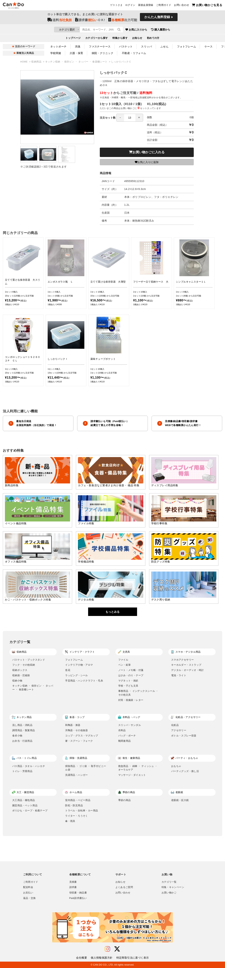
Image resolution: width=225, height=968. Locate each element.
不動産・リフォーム (134, 53)
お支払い (28, 892)
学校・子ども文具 (128, 685)
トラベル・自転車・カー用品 (81, 810)
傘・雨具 (70, 821)
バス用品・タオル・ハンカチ (28, 766)
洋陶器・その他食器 (76, 730)
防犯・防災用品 (74, 805)
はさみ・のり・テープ (130, 675)
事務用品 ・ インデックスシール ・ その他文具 (138, 693)
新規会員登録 (145, 6)
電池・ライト (178, 675)
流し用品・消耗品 (22, 725)
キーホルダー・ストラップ (186, 664)
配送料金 (28, 887)
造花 (67, 670)
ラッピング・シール (76, 675)
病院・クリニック (102, 53)
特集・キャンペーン (173, 887)
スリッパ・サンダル (129, 725)
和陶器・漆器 (72, 725)
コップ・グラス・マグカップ (81, 735)
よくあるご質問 (124, 887)
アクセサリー (178, 730)
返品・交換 (29, 898)
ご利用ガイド (163, 6)
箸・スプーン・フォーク (79, 740)
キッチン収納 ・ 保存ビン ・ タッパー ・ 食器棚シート (76, 61)
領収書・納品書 (78, 892)
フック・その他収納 (23, 664)
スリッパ (146, 46)
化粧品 (175, 725)
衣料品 (122, 730)
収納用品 (36, 61)
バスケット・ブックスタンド (28, 659)
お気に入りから (158, 30)
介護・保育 (76, 53)
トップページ (73, 38)
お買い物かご (169, 892)
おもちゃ (176, 766)
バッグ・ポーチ (127, 735)
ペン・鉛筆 (124, 664)
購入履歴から (182, 30)
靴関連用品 (124, 740)
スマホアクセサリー (182, 659)
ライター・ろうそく (76, 815)
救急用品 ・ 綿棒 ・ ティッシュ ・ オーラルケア (137, 768)
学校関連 (55, 53)
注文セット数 (121, 118)
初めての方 (153, 38)
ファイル (123, 659)
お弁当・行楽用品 (22, 740)
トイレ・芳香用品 (22, 771)
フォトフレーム (186, 46)
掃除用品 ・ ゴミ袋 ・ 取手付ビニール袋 (85, 768)
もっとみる (112, 611)
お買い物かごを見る (207, 5)
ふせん (164, 46)
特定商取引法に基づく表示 (132, 957)
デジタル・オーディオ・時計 (187, 670)
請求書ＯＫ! (90, 21)
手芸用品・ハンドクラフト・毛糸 (84, 680)
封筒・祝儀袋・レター (130, 700)
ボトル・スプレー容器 (183, 735)
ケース (208, 46)
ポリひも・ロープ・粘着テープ (30, 810)
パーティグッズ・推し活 (185, 771)
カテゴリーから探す (96, 38)
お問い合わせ (181, 6)
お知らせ (137, 38)
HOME (24, 61)
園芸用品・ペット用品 (24, 805)
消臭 (77, 46)
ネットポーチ (58, 46)
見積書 (73, 882)
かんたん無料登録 (157, 18)
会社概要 (81, 957)
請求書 (73, 887)
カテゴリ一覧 (169, 882)
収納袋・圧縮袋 (21, 675)
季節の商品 (124, 800)
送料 (59, 21)
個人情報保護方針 (101, 957)
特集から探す (120, 38)
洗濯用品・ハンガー (76, 775)
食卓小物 (17, 735)
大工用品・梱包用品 (23, 800)
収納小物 (17, 680)
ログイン (130, 6)
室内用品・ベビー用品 (77, 800)
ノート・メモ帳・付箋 (130, 670)
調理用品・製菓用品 (23, 730)
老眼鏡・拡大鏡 (180, 800)
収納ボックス (19, 670)
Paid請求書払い (78, 898)
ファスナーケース (100, 46)
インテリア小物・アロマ (79, 664)
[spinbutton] (129, 117)
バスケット (126, 46)
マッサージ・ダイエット (132, 775)
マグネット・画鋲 (128, 680)
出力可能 (122, 21)
